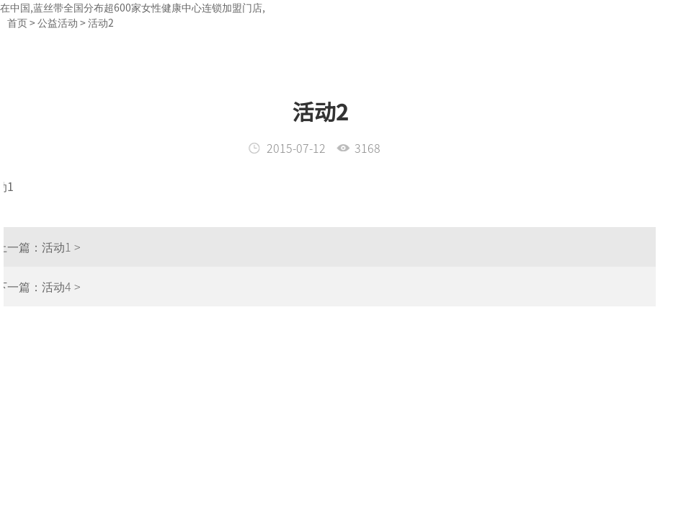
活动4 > (44, 286)
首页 (17, 22)
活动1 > (44, 246)
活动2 (101, 22)
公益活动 (57, 22)
